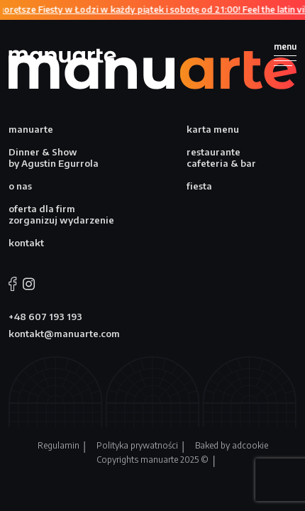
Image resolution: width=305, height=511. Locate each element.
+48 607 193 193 (45, 316)
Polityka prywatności (137, 445)
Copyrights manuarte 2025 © (152, 459)
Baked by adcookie (231, 445)
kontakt (26, 242)
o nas (20, 186)
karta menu (213, 129)
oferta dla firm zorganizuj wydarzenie (61, 214)
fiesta (199, 186)
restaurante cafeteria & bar (221, 157)
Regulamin (58, 445)
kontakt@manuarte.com (64, 333)
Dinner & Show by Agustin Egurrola (54, 157)
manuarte (31, 129)
